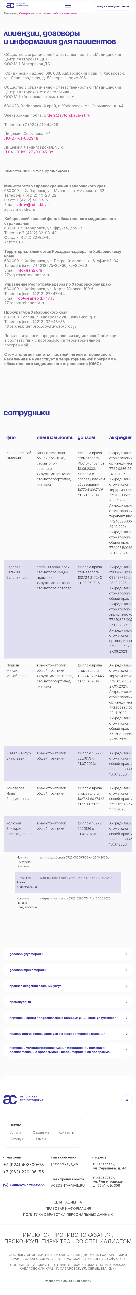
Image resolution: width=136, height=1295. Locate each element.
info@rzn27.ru (29, 270)
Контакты (66, 1132)
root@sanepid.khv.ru (36, 298)
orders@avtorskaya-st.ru (67, 115)
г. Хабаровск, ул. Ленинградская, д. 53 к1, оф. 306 (109, 1181)
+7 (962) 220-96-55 (23, 1171)
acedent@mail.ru (68, 1185)
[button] (113, 6)
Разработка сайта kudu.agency (68, 1281)
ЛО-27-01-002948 (21, 138)
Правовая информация (68, 1208)
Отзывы (39, 1139)
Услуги (15, 1132)
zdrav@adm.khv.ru (34, 204)
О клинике (41, 1132)
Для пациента (68, 1202)
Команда (17, 1139)
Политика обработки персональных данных (68, 1214)
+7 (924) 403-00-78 (23, 1164)
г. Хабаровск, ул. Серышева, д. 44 (109, 1166)
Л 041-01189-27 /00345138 (28, 152)
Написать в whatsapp (27, 1185)
